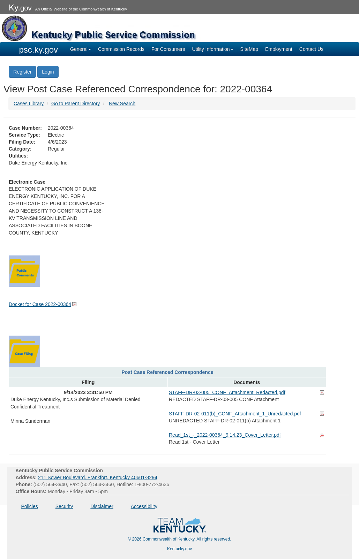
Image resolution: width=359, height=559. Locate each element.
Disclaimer (101, 506)
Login (48, 72)
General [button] (80, 49)
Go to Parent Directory (75, 103)
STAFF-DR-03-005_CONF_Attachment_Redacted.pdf (227, 392)
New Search (122, 103)
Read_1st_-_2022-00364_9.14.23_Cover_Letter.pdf (225, 435)
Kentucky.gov (179, 548)
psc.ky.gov (38, 49)
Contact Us (311, 49)
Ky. (20, 7)
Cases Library (29, 103)
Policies (29, 506)
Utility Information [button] (212, 49)
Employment (278, 49)
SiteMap (249, 49)
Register (22, 72)
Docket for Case (40, 304)
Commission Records (121, 49)
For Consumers (168, 49)
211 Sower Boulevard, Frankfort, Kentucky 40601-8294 (97, 477)
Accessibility (144, 506)
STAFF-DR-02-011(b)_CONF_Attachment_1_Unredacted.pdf (235, 413)
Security (64, 506)
